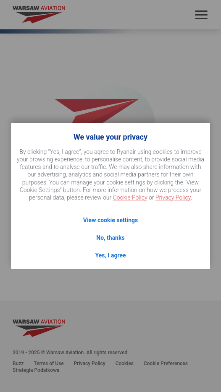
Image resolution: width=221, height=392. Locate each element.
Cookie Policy (130, 197)
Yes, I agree (110, 255)
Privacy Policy (173, 197)
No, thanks (110, 237)
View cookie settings (110, 220)
